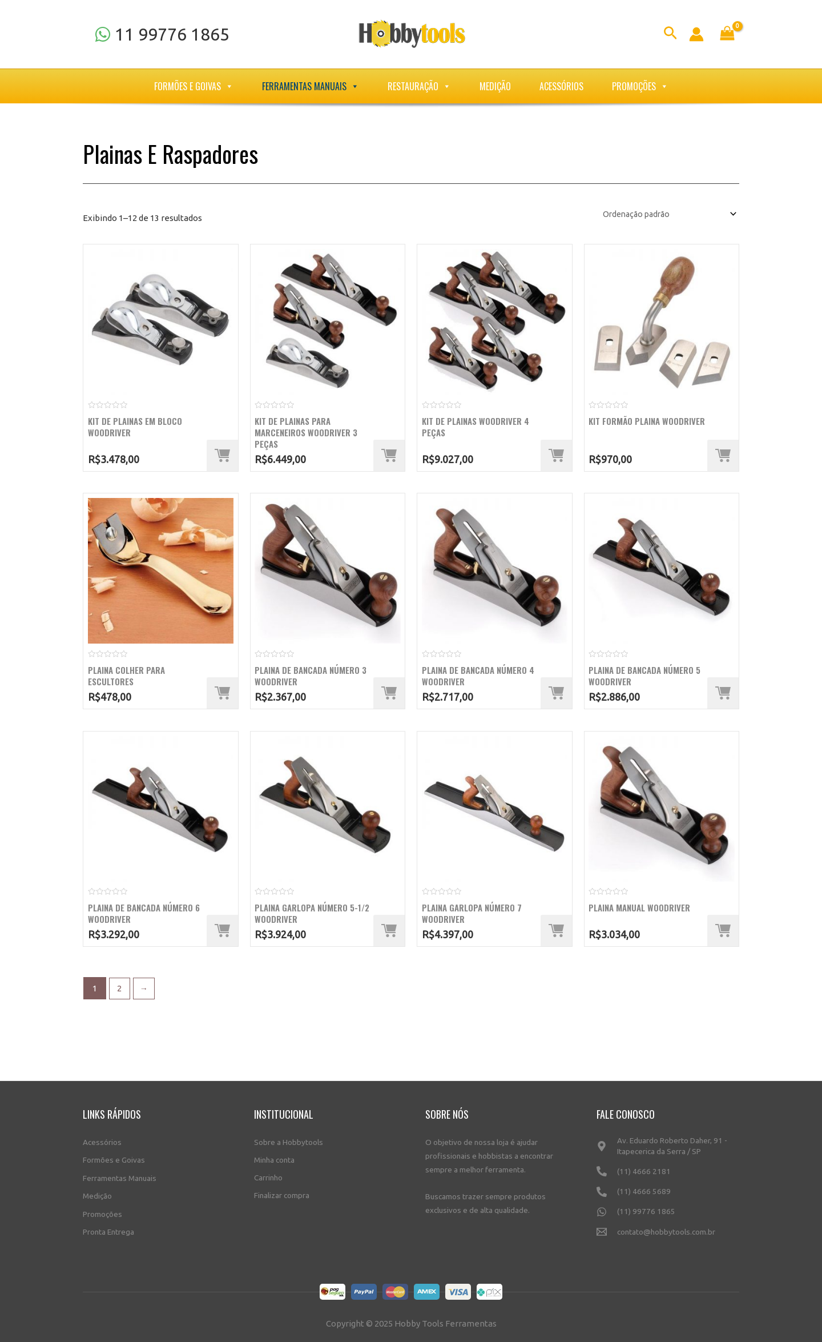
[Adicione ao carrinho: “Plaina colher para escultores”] (222, 694)
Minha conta (274, 1155)
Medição (495, 86)
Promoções (640, 86)
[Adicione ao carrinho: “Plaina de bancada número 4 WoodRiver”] (556, 694)
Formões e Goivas (193, 86)
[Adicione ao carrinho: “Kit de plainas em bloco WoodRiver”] (222, 456)
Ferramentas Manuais (310, 86)
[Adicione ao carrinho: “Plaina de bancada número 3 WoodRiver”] (389, 694)
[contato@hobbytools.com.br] (668, 1236)
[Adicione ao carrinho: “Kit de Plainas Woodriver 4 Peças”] (556, 456)
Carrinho (268, 1173)
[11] (162, 34)
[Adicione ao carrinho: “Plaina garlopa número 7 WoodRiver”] (556, 933)
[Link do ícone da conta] (696, 34)
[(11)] (668, 1172)
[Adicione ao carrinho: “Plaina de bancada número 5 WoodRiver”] (723, 694)
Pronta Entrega (108, 1227)
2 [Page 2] (120, 990)
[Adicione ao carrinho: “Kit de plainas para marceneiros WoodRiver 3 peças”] (389, 456)
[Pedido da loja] (661, 214)
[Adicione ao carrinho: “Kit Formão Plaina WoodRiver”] (723, 456)
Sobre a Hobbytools (288, 1137)
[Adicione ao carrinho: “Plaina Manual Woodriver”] (723, 933)
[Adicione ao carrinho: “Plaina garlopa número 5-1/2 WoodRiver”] (389, 933)
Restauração (419, 86)
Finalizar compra (281, 1191)
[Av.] (668, 1147)
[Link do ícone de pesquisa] (670, 35)
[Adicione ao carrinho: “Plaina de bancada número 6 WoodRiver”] (222, 933)
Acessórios (561, 86)
